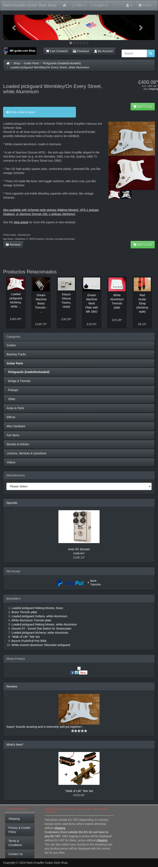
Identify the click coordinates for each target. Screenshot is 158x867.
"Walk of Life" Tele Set (79, 791)
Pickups (12, 390)
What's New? (14, 744)
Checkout (81, 51)
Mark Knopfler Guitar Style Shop (29, 5)
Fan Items (13, 435)
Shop (16, 63)
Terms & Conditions (15, 843)
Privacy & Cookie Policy (19, 830)
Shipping (14, 818)
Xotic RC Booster (79, 549)
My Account (103, 51)
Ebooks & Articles (18, 444)
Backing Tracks (16, 354)
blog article (21, 222)
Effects (11, 417)
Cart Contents (57, 51)
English (99, 5)
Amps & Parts (15, 408)
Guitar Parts (31, 63)
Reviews (13, 244)
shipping (153, 89)
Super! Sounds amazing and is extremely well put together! (44, 726)
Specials (11, 502)
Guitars (11, 345)
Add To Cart (142, 106)
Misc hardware (16, 426)
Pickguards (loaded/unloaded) (62, 63)
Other (11, 399)
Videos (11, 462)
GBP (79, 5)
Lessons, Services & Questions (26, 453)
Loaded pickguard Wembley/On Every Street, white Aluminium (49, 67)
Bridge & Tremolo (18, 381)
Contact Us (15, 854)
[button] (14, 27)
